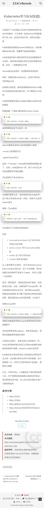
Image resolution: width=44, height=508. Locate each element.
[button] (3, 3)
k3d (10, 37)
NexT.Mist (29, 505)
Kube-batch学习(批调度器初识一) (33, 477)
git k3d (11, 81)
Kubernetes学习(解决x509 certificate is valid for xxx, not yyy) (11, 478)
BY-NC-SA (16, 453)
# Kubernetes (7, 467)
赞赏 (22, 426)
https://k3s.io (14, 396)
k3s (32, 47)
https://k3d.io (14, 400)
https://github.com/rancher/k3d (22, 404)
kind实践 (16, 30)
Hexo (22, 505)
